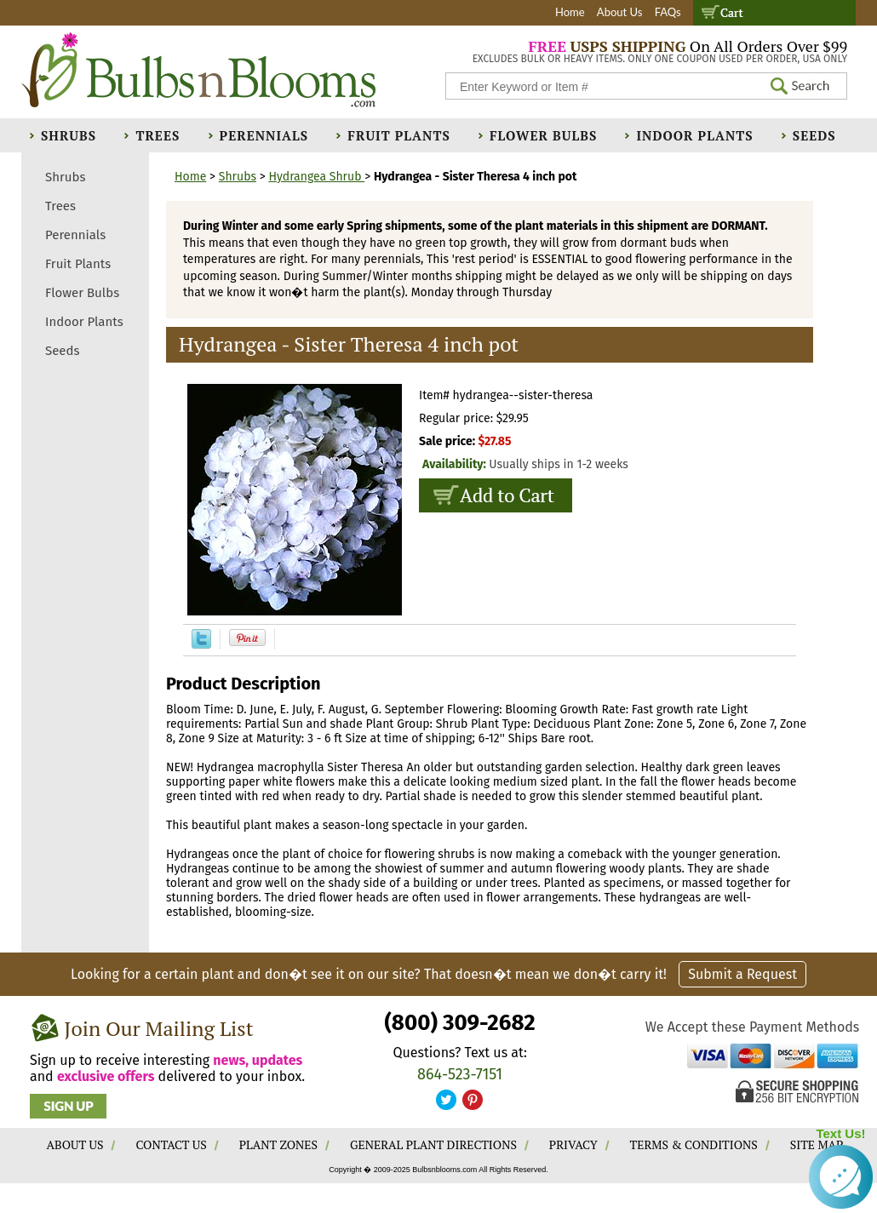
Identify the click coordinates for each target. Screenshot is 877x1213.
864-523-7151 (459, 1074)
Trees (157, 135)
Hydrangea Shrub (316, 176)
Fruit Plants (398, 135)
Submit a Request (742, 974)
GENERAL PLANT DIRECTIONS (433, 1144)
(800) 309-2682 (459, 1023)
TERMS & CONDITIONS (694, 1144)
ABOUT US (75, 1144)
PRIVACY (573, 1144)
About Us (620, 12)
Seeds (814, 135)
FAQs (668, 12)
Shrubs (68, 135)
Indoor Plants (694, 135)
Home (570, 12)
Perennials (264, 135)
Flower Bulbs (543, 135)
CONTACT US (170, 1144)
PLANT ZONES (278, 1144)
